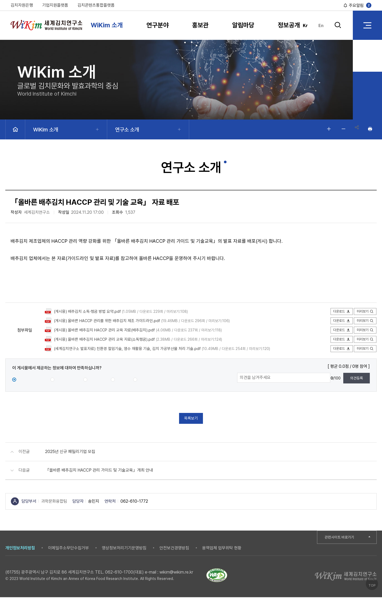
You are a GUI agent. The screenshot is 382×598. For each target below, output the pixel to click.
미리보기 (364, 312)
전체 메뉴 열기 (367, 25)
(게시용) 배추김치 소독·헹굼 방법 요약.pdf (90, 311)
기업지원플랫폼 (55, 5)
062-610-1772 (134, 502)
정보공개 (289, 25)
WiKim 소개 (107, 25)
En (321, 25)
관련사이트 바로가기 (341, 538)
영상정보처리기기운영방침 (124, 548)
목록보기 (191, 418)
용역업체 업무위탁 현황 (221, 548)
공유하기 (355, 128)
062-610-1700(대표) (124, 572)
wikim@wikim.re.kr (176, 572)
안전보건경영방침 (174, 548)
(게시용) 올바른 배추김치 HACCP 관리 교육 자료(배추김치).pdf (108, 329)
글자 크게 (326, 128)
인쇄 (370, 128)
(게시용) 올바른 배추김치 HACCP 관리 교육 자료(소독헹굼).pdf (108, 339)
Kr (305, 25)
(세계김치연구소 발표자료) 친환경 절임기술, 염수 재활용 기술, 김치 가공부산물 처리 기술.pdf (132, 348)
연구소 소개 (127, 129)
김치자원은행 (22, 5)
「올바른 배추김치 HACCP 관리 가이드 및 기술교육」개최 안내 (99, 470)
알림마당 (243, 25)
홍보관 (200, 25)
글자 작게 (341, 128)
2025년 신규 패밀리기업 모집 (70, 452)
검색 (337, 25)
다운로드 (340, 312)
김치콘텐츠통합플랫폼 (96, 5)
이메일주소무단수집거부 (68, 548)
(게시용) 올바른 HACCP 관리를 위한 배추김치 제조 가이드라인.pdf (111, 320)
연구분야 (157, 25)
